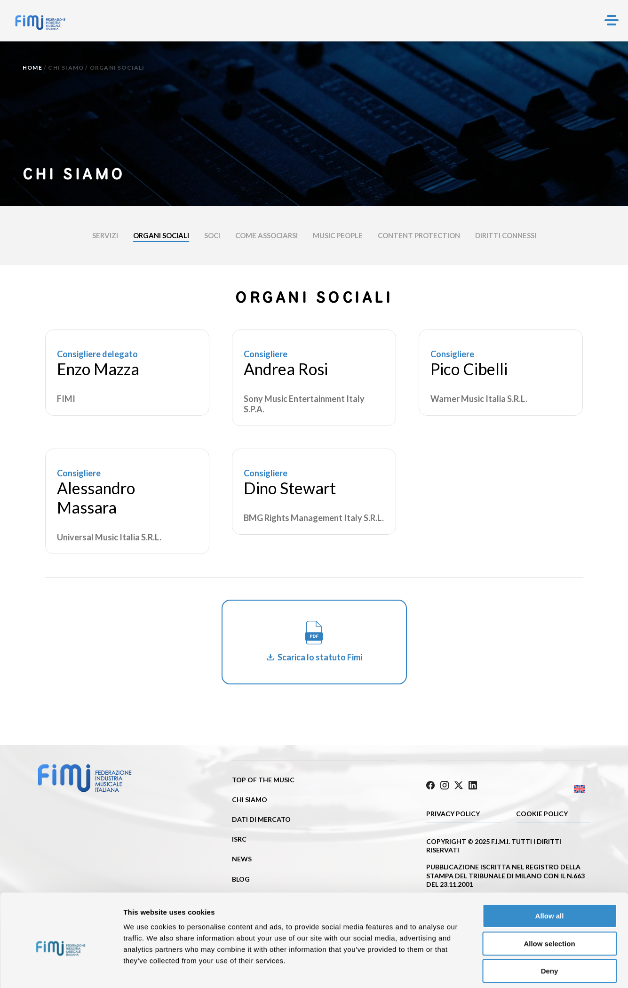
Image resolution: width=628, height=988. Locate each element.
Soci (212, 235)
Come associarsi (266, 235)
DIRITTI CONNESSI (505, 235)
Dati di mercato (261, 819)
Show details (494, 969)
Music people (338, 235)
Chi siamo (66, 67)
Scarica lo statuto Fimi (320, 657)
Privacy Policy (453, 812)
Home (32, 67)
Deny (549, 928)
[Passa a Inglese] (549, 787)
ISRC (239, 839)
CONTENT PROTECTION (419, 235)
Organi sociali (161, 235)
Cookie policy (542, 812)
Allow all (549, 873)
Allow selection (549, 901)
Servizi (105, 235)
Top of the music (263, 780)
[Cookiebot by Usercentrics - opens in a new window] (61, 970)
